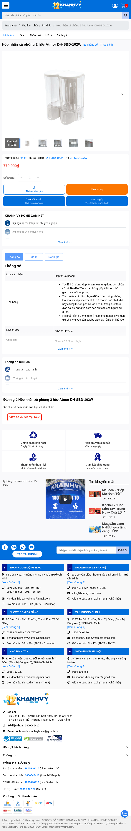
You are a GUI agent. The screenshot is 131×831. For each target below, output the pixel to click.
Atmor (23, 157)
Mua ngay (97, 189)
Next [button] (122, 94)
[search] (125, 15)
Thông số (35, 35)
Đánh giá (62, 35)
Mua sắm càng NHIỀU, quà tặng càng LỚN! (114, 527)
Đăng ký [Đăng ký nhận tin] (122, 549)
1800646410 (32, 725)
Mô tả (48, 35)
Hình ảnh (8, 35)
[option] (65, 94)
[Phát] (65, 499)
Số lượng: (9, 177)
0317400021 (8, 823)
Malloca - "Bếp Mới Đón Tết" (113, 492)
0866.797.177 (28, 789)
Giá (22, 35)
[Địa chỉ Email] (93, 550)
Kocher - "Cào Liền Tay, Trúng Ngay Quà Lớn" (113, 508)
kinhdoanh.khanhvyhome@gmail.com (37, 731)
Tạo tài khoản (27, 554)
